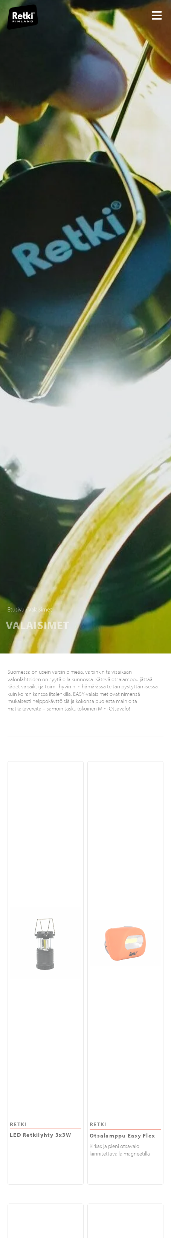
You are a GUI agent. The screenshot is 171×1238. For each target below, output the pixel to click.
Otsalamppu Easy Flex (122, 1135)
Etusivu (16, 610)
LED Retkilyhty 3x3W (40, 1134)
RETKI (18, 1124)
